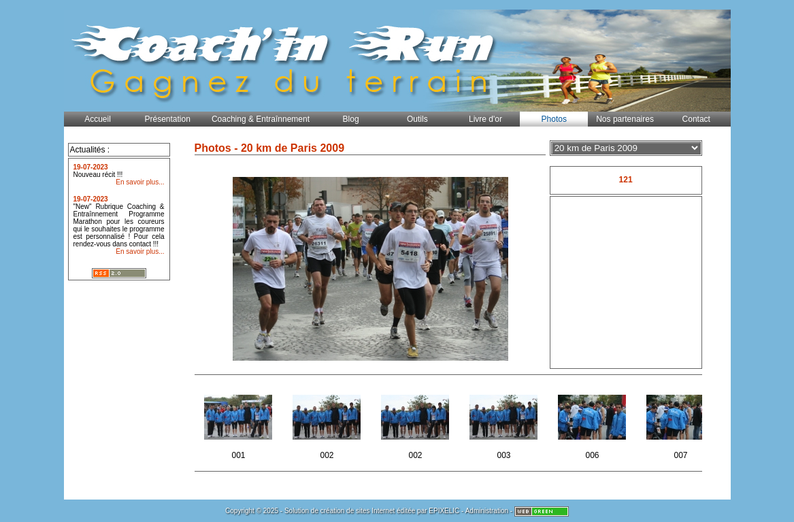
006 (593, 423)
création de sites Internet (357, 511)
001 (240, 423)
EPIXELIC (444, 511)
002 (328, 423)
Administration (486, 511)
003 (505, 423)
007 (682, 423)
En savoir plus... (140, 182)
